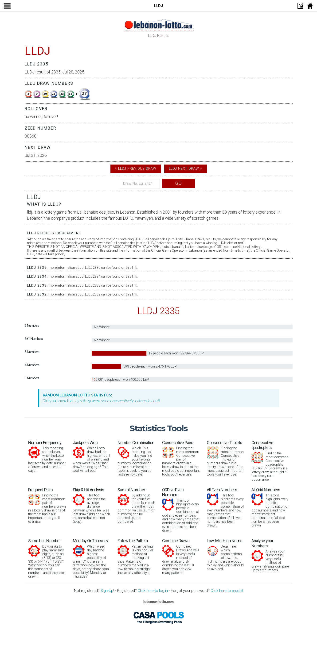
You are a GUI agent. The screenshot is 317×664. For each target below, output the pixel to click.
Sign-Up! (107, 590)
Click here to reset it (227, 590)
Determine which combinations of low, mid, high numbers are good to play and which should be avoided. (225, 554)
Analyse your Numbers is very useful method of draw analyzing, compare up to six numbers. (270, 555)
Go (178, 183)
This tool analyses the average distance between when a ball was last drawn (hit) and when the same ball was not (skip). (91, 505)
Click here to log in (153, 590)
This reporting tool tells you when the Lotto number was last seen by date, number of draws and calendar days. (47, 456)
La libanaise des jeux (95, 212)
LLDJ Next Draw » (185, 169)
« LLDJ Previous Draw (135, 169)
